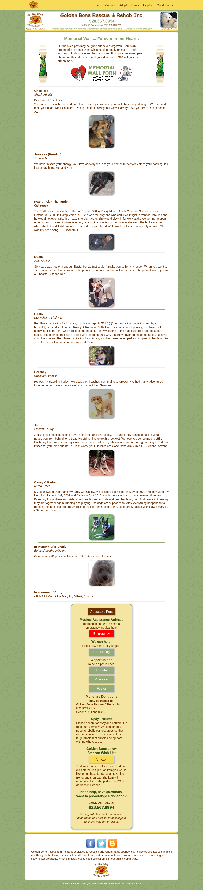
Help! (148, 5)
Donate (101, 670)
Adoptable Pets (101, 611)
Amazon (102, 759)
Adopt (123, 5)
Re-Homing (101, 652)
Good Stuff (165, 5)
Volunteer (101, 679)
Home (97, 5)
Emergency (101, 633)
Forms (135, 5)
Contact (110, 5)
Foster (101, 688)
